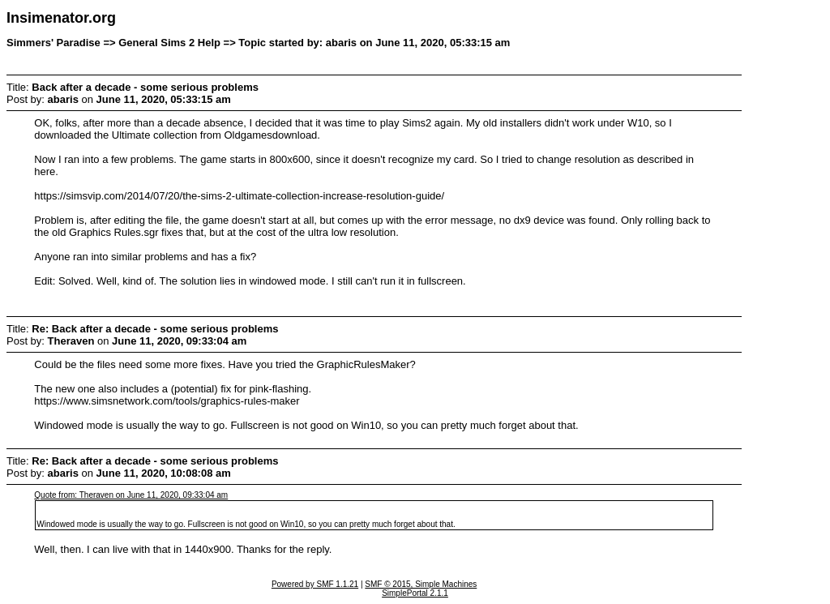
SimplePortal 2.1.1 (415, 593)
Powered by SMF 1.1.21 (315, 584)
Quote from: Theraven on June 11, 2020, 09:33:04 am (131, 494)
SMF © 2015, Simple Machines (421, 584)
